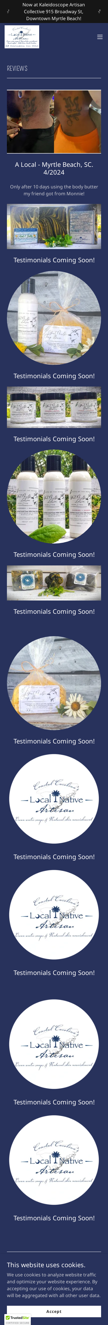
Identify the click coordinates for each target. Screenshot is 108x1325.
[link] (22, 36)
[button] (100, 37)
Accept (53, 1311)
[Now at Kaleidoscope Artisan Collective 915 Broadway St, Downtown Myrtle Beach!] (54, 11)
